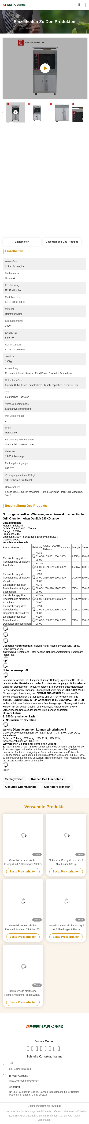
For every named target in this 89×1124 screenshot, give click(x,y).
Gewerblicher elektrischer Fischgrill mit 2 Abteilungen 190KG (23, 862)
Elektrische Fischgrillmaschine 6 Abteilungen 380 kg (66, 862)
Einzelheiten (22, 241)
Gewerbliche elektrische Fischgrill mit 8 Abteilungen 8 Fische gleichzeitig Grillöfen (66, 927)
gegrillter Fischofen (57, 786)
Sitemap (56, 1105)
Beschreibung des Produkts (62, 241)
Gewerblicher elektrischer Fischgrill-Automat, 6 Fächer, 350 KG (23, 927)
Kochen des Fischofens (47, 779)
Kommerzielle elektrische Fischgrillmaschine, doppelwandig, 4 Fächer (23, 993)
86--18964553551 (20, 1068)
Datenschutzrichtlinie (39, 1105)
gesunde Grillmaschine (20, 786)
